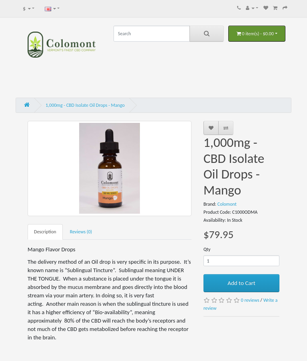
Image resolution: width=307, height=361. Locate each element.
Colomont (227, 204)
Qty (207, 249)
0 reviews (250, 300)
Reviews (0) (81, 232)
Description (45, 232)
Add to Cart (241, 283)
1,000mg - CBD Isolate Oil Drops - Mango (85, 105)
